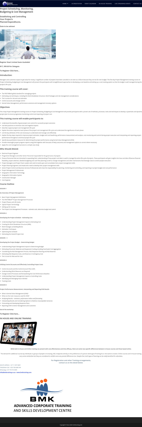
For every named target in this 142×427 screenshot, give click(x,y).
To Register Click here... (9, 70)
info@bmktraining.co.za (7, 372)
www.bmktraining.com (24, 372)
